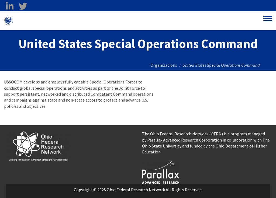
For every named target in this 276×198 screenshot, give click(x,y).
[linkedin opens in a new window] (9, 6)
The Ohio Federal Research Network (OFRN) (182, 133)
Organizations (163, 65)
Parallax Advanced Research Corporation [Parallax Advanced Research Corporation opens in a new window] (184, 140)
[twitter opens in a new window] (22, 6)
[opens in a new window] (160, 171)
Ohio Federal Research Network (44, 21)
